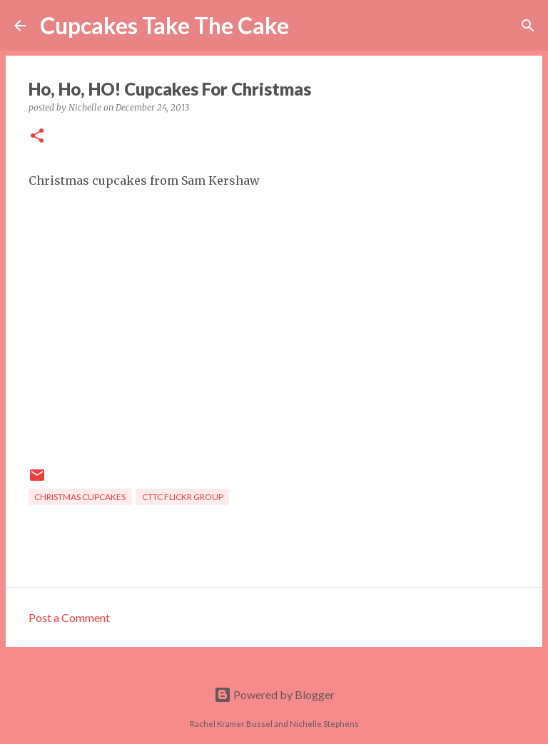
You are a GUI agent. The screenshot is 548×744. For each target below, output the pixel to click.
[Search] (309, 26)
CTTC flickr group (182, 496)
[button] (37, 136)
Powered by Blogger (274, 694)
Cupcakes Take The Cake (164, 25)
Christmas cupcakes (80, 496)
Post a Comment (69, 617)
